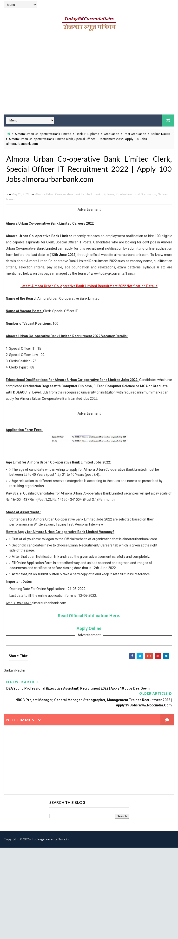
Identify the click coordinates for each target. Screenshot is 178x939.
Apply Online (89, 629)
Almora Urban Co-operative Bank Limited (43, 134)
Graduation (111, 134)
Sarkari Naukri (160, 134)
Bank (79, 134)
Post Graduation (135, 134)
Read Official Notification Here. (89, 617)
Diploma (93, 134)
